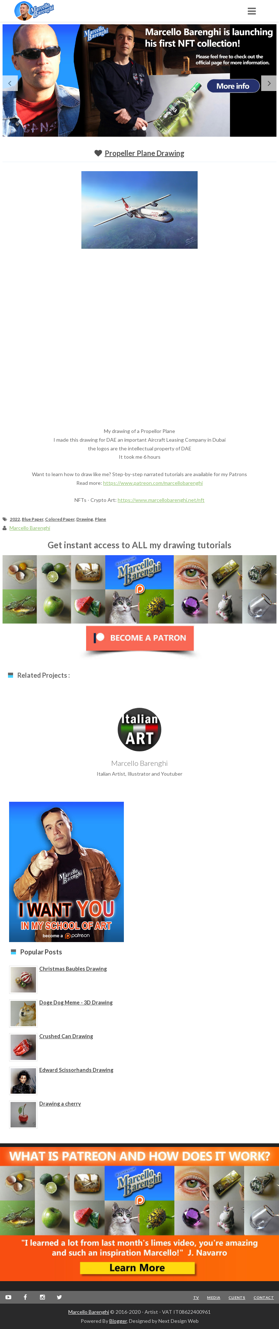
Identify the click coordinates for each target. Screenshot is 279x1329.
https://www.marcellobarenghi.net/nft (161, 500)
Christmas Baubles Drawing (73, 969)
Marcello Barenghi (88, 1312)
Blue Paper (32, 519)
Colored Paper (59, 519)
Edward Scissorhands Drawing (76, 1070)
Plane (100, 519)
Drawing (84, 519)
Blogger (118, 1321)
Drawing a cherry (60, 1104)
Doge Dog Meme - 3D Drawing (76, 1002)
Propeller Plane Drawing (145, 153)
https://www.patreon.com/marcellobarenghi (153, 483)
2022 (15, 519)
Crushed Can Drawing (66, 1036)
